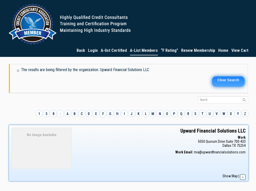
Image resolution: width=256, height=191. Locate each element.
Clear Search (228, 80)
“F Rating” (169, 50)
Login (93, 50)
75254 (241, 146)
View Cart (239, 50)
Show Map (230, 176)
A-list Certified (114, 50)
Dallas (227, 146)
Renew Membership (198, 50)
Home (223, 50)
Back (81, 50)
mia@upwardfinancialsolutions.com (220, 152)
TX (234, 146)
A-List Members (144, 50)
